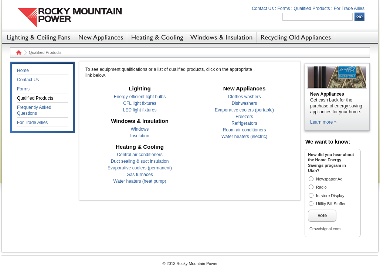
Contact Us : (264, 8)
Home (18, 52)
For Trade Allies (349, 8)
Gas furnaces (139, 174)
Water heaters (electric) (244, 136)
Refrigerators (244, 123)
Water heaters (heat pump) (139, 181)
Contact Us (28, 79)
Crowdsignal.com (324, 229)
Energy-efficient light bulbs (140, 96)
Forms (284, 8)
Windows (140, 129)
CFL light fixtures (139, 103)
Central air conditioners (139, 154)
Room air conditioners (244, 129)
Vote (322, 215)
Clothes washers (244, 96)
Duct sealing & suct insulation (140, 161)
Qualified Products (312, 8)
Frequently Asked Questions (34, 110)
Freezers (244, 116)
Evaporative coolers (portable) (244, 110)
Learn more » (323, 122)
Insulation (139, 135)
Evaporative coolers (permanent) (140, 168)
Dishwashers (244, 103)
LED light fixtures (140, 110)
